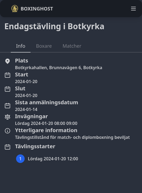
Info (20, 46)
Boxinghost (32, 8)
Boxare (44, 46)
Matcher (71, 46)
